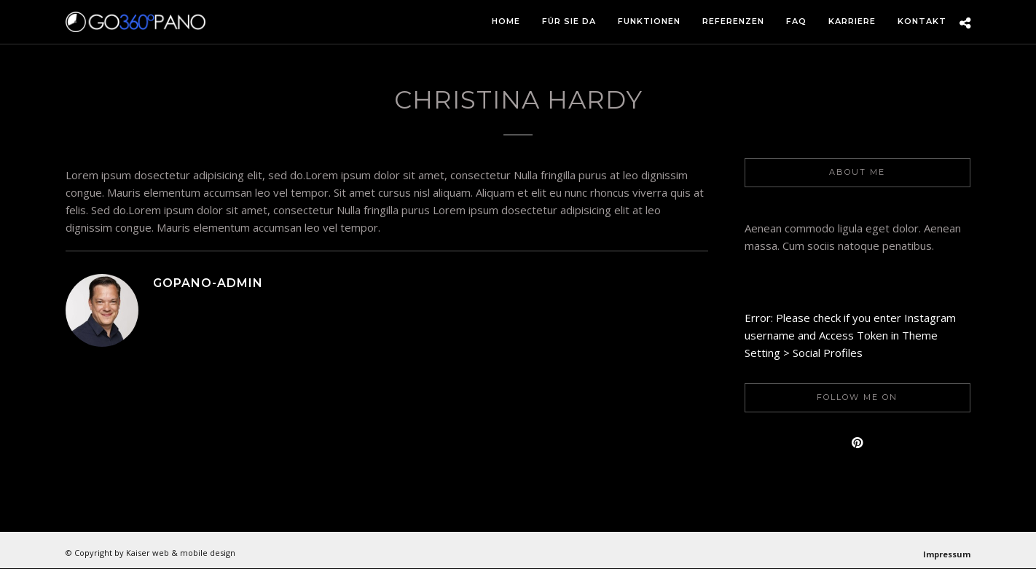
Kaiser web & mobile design (180, 552)
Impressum (946, 554)
